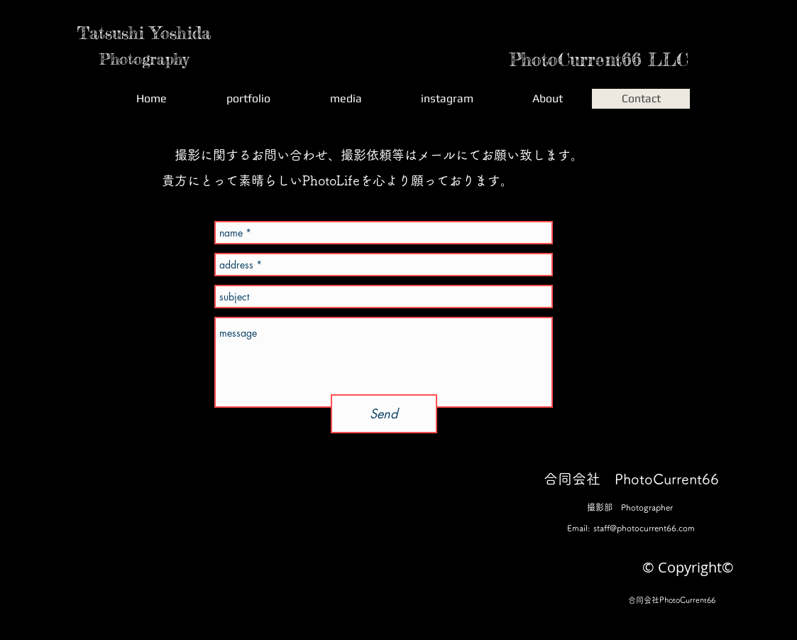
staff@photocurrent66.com (644, 528)
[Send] (384, 413)
